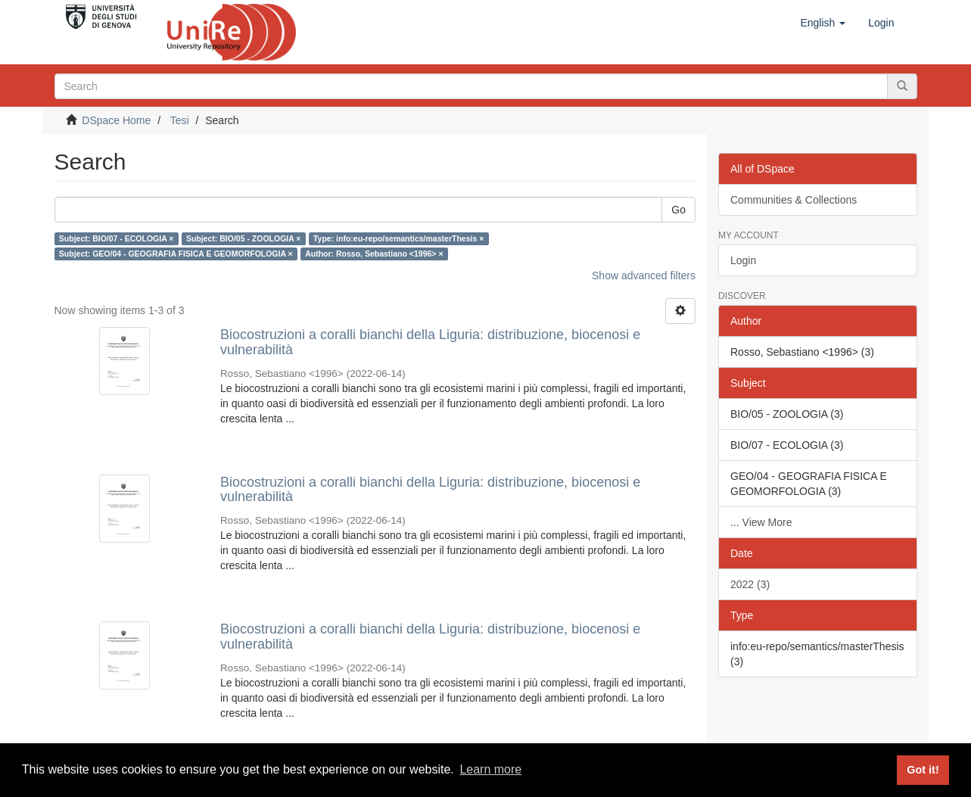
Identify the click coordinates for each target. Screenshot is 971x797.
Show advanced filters (644, 275)
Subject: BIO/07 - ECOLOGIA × (116, 238)
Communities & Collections (793, 200)
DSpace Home (116, 120)
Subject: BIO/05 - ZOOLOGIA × (243, 238)
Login (743, 260)
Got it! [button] (922, 770)
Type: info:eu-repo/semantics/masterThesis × (398, 238)
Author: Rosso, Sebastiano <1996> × (374, 253)
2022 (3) (750, 584)
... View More (761, 522)
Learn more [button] (490, 769)
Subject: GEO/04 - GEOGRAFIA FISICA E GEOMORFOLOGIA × (176, 253)
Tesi (179, 120)
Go (678, 210)
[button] (823, 23)
